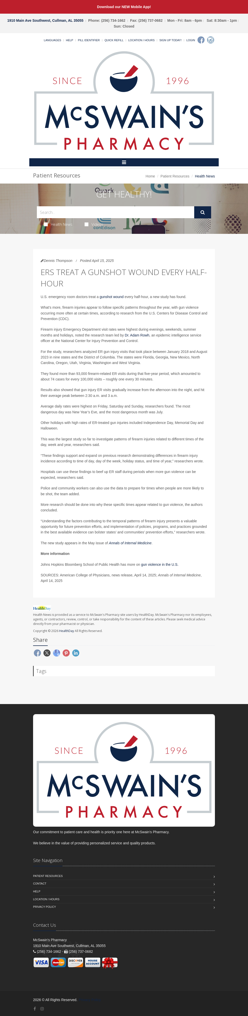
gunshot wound (111, 297)
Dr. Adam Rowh (137, 335)
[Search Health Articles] (115, 212)
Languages (52, 40)
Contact (39, 883)
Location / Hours (141, 40)
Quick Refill (114, 40)
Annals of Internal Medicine (130, 543)
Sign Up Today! (170, 40)
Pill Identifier (89, 40)
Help (69, 40)
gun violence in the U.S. (160, 564)
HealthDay (66, 631)
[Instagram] (210, 39)
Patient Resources (175, 176)
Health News (58, 224)
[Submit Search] (202, 212)
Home (150, 176)
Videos (94, 224)
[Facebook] (201, 39)
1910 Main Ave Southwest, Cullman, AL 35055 (45, 20)
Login (190, 40)
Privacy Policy (44, 906)
